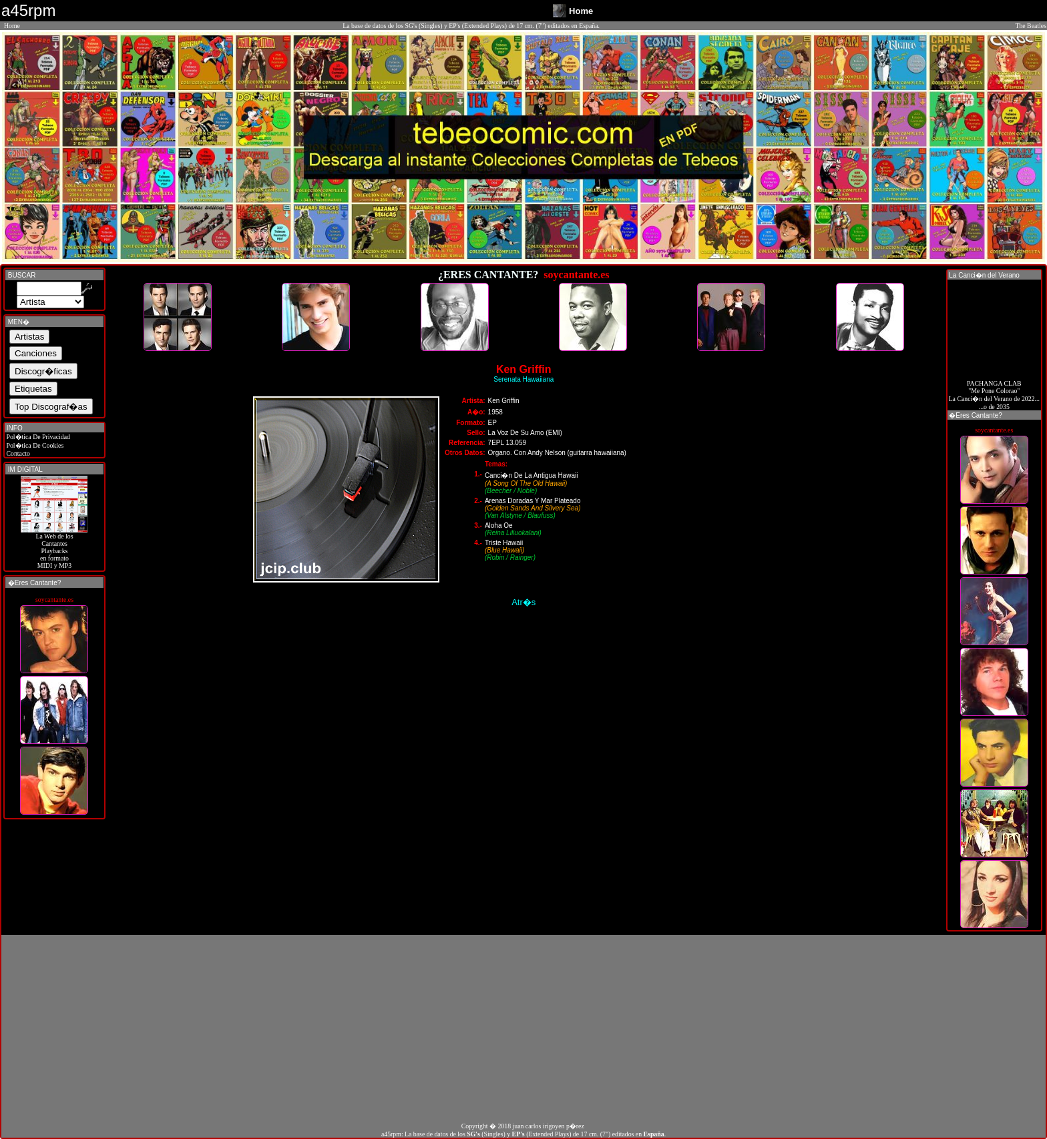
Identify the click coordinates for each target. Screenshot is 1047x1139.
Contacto (17, 453)
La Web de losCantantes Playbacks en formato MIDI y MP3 (54, 547)
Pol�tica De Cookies (34, 445)
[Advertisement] (523, 1028)
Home (12, 25)
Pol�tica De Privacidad (37, 436)
